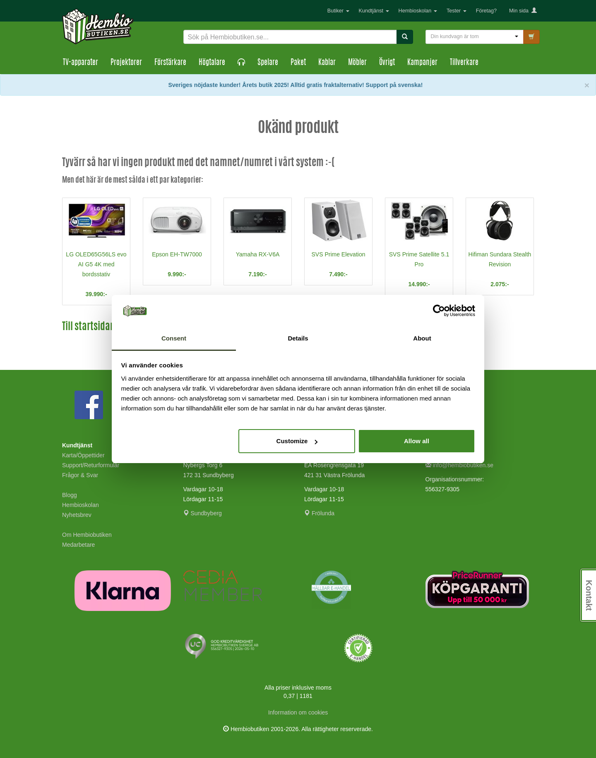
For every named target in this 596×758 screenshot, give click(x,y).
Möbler (357, 63)
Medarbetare (78, 544)
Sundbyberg (202, 513)
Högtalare (212, 63)
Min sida (523, 11)
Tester (456, 11)
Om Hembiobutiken (87, 534)
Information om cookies (298, 712)
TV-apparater (80, 63)
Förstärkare (170, 63)
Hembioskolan (418, 11)
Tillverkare (464, 63)
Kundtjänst (374, 11)
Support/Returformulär (91, 465)
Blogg (69, 495)
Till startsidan (88, 327)
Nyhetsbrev (76, 515)
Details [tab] (298, 338)
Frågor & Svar (80, 475)
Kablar (327, 63)
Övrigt (387, 63)
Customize (297, 440)
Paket (298, 63)
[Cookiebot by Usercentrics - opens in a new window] (439, 311)
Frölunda (319, 513)
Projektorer (126, 63)
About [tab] (422, 338)
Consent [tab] (173, 338)
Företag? (486, 11)
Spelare (267, 63)
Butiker (338, 11)
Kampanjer (422, 63)
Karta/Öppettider (83, 455)
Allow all (416, 440)
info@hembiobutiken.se (459, 465)
